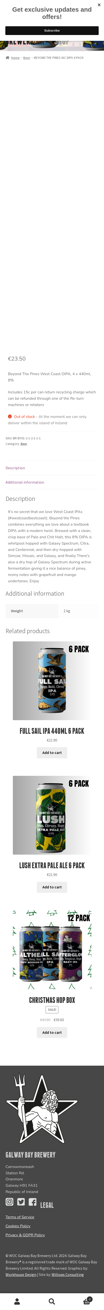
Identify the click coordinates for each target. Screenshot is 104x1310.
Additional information (25, 482)
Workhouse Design (21, 1274)
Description (15, 467)
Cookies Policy (18, 1226)
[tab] (52, 468)
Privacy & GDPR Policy (25, 1235)
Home (15, 57)
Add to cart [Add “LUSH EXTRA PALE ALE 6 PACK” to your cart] (52, 887)
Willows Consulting (68, 1274)
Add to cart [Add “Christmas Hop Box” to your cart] (52, 1032)
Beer (26, 57)
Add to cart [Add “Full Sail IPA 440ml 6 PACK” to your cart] (52, 752)
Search (52, 1301)
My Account (17, 1301)
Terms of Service (20, 1217)
